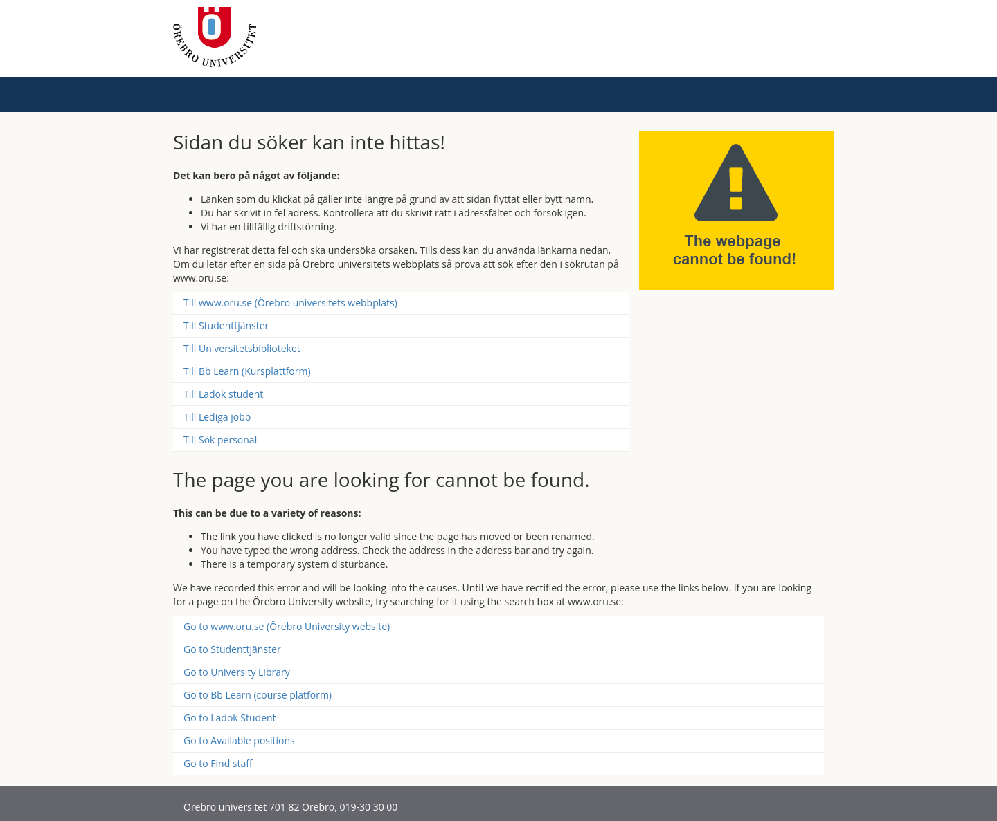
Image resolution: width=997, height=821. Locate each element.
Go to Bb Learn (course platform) (257, 694)
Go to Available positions (239, 740)
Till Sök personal (220, 439)
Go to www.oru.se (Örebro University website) (286, 626)
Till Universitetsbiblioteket (241, 348)
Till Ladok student (223, 393)
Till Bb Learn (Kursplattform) (247, 371)
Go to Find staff (218, 763)
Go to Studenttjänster (232, 649)
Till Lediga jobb (217, 416)
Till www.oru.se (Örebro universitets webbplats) (290, 302)
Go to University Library (236, 672)
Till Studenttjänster (226, 325)
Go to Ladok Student (229, 717)
